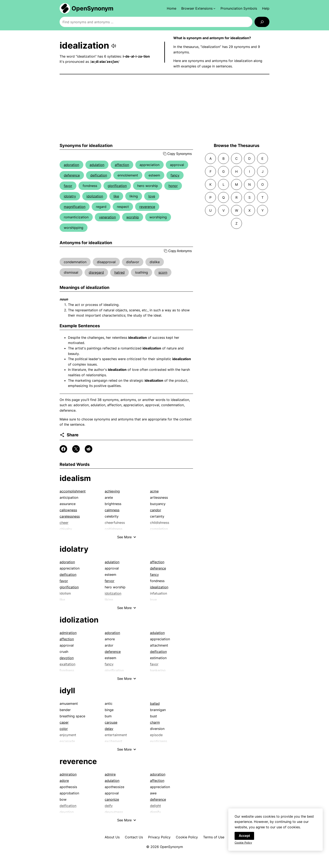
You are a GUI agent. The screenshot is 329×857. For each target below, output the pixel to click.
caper (64, 722)
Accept (244, 836)
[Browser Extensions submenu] (198, 8)
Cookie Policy (187, 837)
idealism (75, 478)
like (116, 196)
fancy (175, 175)
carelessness (70, 516)
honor (173, 186)
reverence (147, 207)
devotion (67, 658)
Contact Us (134, 837)
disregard (96, 272)
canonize (112, 799)
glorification (117, 186)
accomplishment (73, 491)
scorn (162, 272)
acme (154, 491)
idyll (67, 690)
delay (109, 729)
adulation (97, 165)
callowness (68, 510)
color (64, 729)
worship (132, 217)
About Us (112, 837)
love (151, 196)
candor (155, 510)
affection (122, 165)
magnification (74, 207)
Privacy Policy (159, 837)
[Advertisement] (164, 108)
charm (155, 722)
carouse (111, 722)
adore (64, 780)
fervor (109, 581)
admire (110, 774)
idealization (159, 587)
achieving (112, 491)
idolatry (70, 196)
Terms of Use (213, 837)
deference (72, 175)
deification (98, 175)
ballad (155, 703)
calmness (112, 510)
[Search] (262, 22)
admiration (68, 633)
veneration (107, 217)
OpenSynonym (93, 8)
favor (68, 186)
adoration (71, 165)
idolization (94, 196)
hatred (119, 272)
